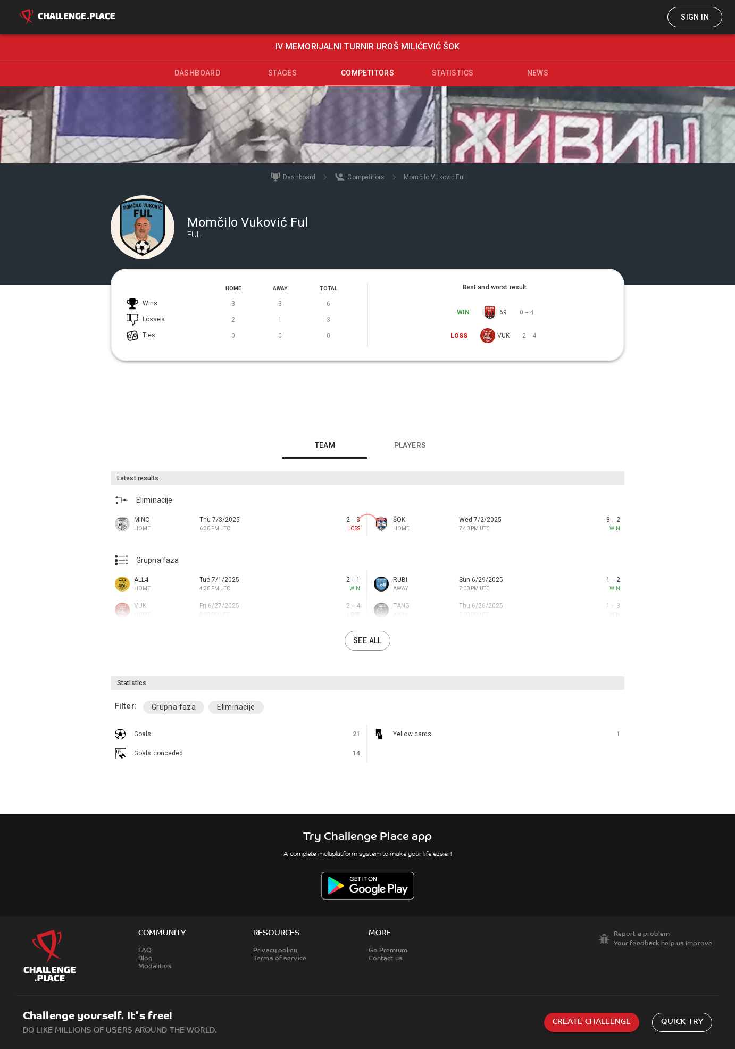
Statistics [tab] (453, 73)
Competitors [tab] (367, 73)
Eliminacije (236, 707)
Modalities (155, 966)
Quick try (682, 1022)
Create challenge (592, 1022)
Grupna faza (174, 707)
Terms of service (279, 958)
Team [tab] (325, 445)
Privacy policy (275, 950)
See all (367, 640)
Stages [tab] (282, 73)
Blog (145, 958)
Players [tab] (410, 445)
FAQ (145, 950)
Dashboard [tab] (197, 73)
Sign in (695, 17)
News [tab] (538, 73)
